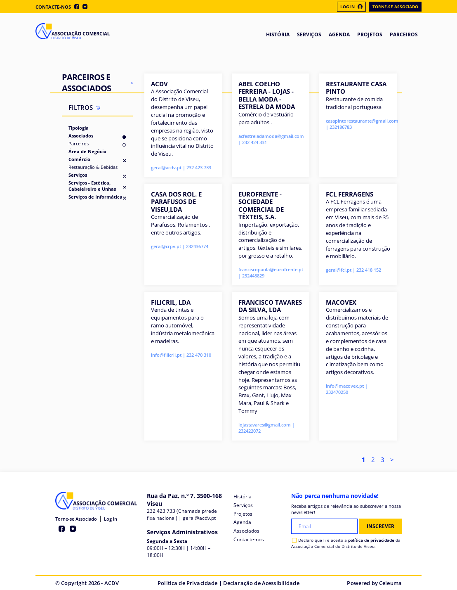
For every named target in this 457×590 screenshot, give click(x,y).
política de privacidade (371, 540)
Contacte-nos (53, 7)
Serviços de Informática (95, 197)
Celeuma (390, 583)
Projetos (242, 513)
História (242, 496)
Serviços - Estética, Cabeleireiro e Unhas (92, 186)
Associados (80, 136)
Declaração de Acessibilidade (261, 583)
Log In (351, 6)
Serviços (77, 175)
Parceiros (78, 143)
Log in (110, 519)
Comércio (79, 159)
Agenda (242, 522)
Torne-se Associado (395, 6)
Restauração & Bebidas (93, 167)
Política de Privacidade (187, 583)
